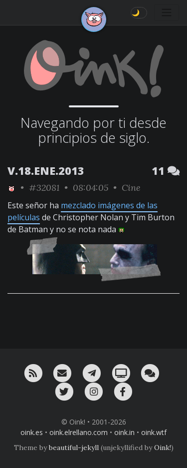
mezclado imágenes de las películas (82, 211)
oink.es (31, 432)
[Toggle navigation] (166, 12)
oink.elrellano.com (78, 432)
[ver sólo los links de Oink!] (11, 187)
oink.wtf (154, 432)
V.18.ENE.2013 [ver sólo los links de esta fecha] (45, 170)
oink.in (124, 432)
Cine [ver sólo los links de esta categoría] (131, 187)
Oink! (162, 447)
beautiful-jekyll (74, 447)
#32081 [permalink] (44, 187)
